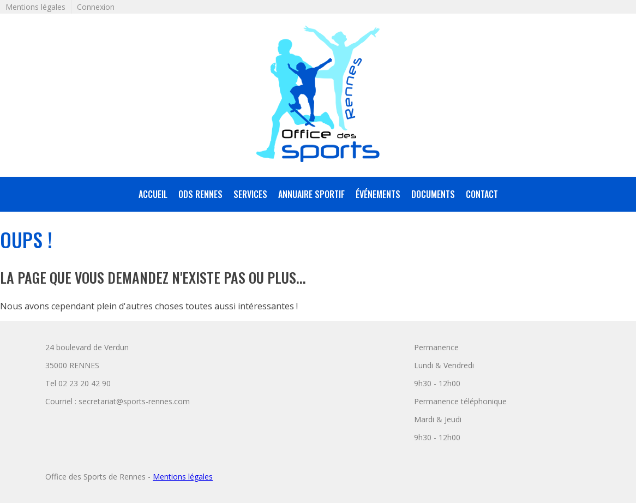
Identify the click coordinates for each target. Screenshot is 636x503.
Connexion (96, 7)
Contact (482, 194)
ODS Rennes (200, 194)
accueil (153, 194)
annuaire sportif (311, 194)
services (250, 194)
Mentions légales (35, 7)
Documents (433, 194)
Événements (378, 194)
